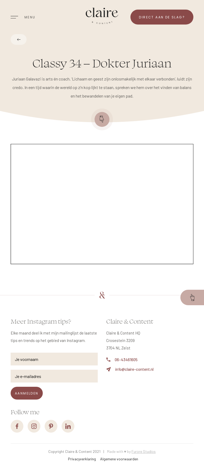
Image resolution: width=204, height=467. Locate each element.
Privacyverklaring (82, 459)
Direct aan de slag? (162, 17)
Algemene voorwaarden (119, 459)
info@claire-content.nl (130, 369)
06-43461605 (122, 359)
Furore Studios (143, 451)
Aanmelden (27, 393)
